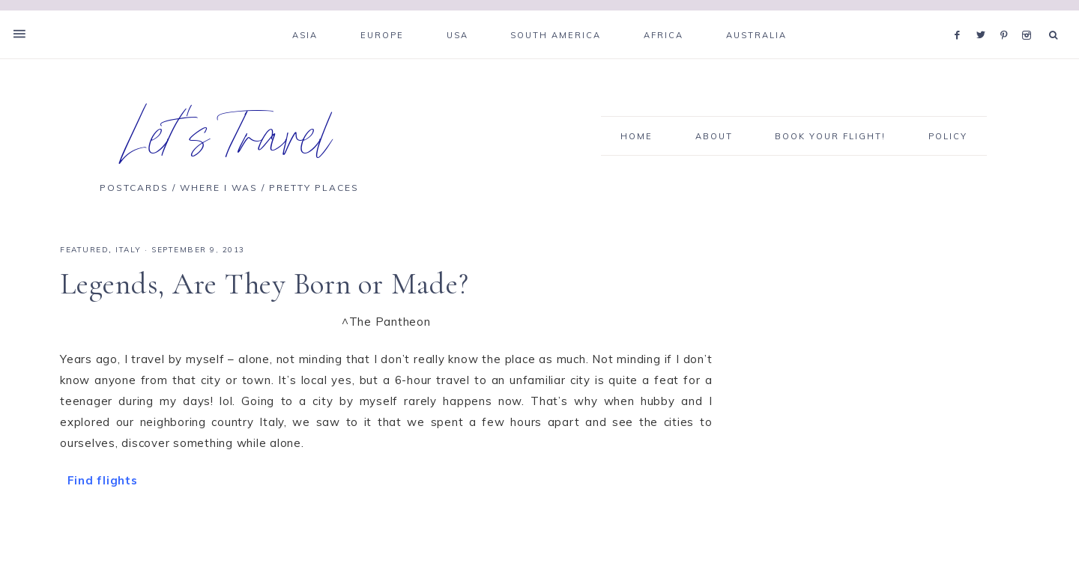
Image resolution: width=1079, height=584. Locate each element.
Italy (128, 250)
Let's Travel (229, 145)
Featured (84, 250)
